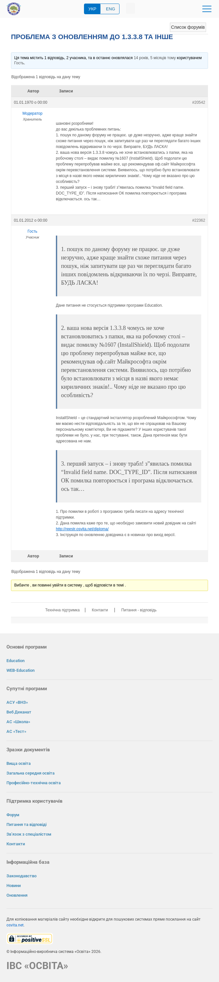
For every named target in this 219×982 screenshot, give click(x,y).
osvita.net (15, 925)
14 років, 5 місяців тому (155, 58)
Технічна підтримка (62, 610)
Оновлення (16, 895)
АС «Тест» (16, 731)
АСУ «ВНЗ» (17, 702)
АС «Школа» (18, 721)
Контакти (100, 610)
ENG (110, 8)
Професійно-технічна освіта (33, 782)
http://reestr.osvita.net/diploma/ (82, 529)
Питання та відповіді (26, 824)
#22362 (198, 220)
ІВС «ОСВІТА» (37, 965)
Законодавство (21, 875)
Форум (12, 814)
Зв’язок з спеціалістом (28, 834)
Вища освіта (18, 763)
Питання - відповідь (139, 610)
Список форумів (188, 27)
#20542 (198, 102)
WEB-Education (20, 670)
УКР (93, 8)
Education (15, 660)
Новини (13, 885)
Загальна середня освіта (30, 773)
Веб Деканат (18, 712)
